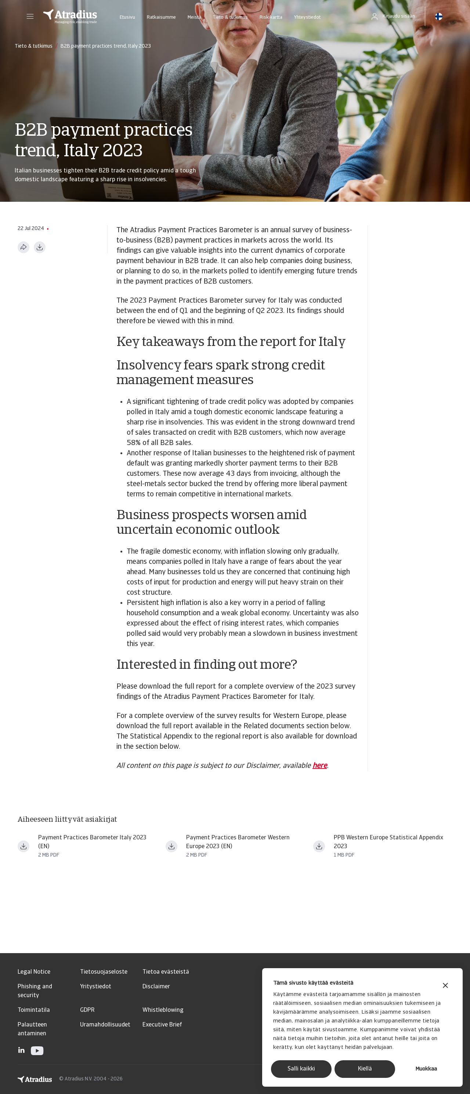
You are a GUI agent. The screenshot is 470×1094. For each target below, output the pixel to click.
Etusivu (127, 17)
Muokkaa (426, 1069)
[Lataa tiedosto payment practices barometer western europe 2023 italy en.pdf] (23, 846)
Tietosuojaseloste (103, 972)
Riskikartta (271, 17)
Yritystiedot (95, 987)
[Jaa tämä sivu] (23, 247)
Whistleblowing (163, 1010)
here (319, 766)
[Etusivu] (70, 16)
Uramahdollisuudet (105, 1025)
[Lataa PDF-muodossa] (40, 247)
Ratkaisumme (161, 17)
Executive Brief (162, 1025)
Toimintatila (34, 1010)
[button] (30, 16)
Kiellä (365, 1069)
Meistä (194, 17)
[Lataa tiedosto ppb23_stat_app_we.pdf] (319, 846)
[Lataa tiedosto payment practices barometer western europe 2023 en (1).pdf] (171, 846)
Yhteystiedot (307, 17)
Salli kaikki (301, 1069)
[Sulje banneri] (445, 986)
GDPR (87, 1010)
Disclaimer (156, 987)
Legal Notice (34, 972)
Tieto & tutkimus (230, 17)
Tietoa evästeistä (165, 972)
